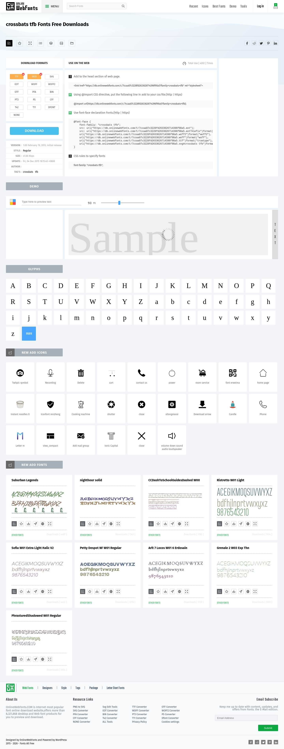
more (29, 333)
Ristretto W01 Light (230, 480)
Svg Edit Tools (110, 706)
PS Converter (168, 714)
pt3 (17, 99)
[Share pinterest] (268, 43)
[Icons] (61, 43)
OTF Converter (169, 706)
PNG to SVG (79, 706)
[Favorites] (19, 43)
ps (34, 99)
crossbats (28, 172)
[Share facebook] (247, 43)
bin (52, 92)
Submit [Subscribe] (268, 728)
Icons (205, 6)
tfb (36, 172)
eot (17, 84)
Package (93, 688)
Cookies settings (170, 721)
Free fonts (23, 6)
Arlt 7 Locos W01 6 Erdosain (168, 548)
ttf (16, 76)
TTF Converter (139, 706)
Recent (193, 6)
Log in (260, 6)
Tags (78, 688)
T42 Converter (110, 718)
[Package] (51, 43)
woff (34, 84)
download (34, 131)
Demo (233, 6)
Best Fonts (219, 6)
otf (17, 92)
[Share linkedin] (275, 43)
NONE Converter (81, 721)
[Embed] (42, 523)
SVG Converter (80, 710)
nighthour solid (91, 480)
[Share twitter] (261, 43)
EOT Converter (110, 710)
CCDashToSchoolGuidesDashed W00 (174, 480)
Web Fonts (27, 688)
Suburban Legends (25, 480)
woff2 (51, 84)
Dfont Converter (170, 718)
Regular (27, 150)
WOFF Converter (140, 710)
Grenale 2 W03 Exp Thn (233, 548)
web (34, 76)
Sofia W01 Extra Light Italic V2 (33, 548)
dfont (51, 107)
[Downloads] (28, 523)
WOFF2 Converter (171, 710)
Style (63, 688)
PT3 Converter (139, 714)
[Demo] (30, 43)
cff (52, 99)
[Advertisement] (248, 117)
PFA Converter (80, 714)
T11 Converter (139, 718)
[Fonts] (72, 43)
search (123, 6)
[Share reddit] (254, 43)
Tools (243, 6)
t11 (34, 107)
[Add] (9, 43)
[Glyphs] (40, 43)
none (17, 115)
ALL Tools (108, 721)
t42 (17, 107)
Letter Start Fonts (115, 688)
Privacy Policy (139, 721)
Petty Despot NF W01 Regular (100, 548)
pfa (34, 92)
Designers (47, 688)
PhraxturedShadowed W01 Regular (36, 615)
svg (52, 76)
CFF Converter (80, 718)
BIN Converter (110, 714)
